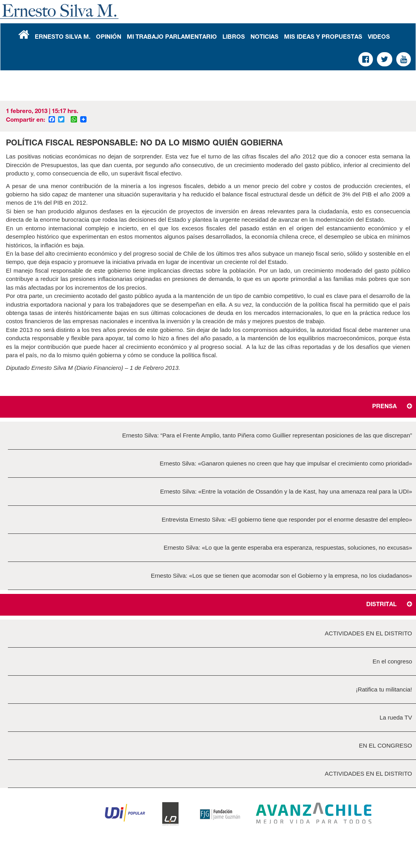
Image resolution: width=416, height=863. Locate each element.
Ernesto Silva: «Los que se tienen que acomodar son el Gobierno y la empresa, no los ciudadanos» (281, 575)
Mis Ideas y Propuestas (323, 37)
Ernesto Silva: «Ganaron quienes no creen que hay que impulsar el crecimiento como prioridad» (286, 463)
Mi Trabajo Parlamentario (172, 37)
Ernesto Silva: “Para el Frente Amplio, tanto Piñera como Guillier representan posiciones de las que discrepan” (267, 435)
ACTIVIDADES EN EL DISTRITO (368, 633)
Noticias (264, 37)
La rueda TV (396, 717)
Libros (233, 37)
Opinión (108, 37)
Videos (379, 37)
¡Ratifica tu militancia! (384, 689)
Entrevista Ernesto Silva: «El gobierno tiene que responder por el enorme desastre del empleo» (287, 519)
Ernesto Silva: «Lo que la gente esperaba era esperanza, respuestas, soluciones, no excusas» (288, 547)
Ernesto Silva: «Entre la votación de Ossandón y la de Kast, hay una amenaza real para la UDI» (286, 491)
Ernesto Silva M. (62, 37)
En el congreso (392, 661)
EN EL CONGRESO (385, 745)
